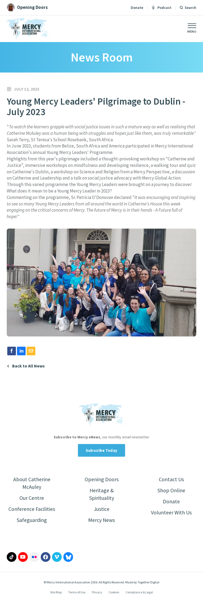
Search (190, 7)
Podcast (161, 7)
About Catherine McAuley (31, 483)
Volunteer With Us (171, 512)
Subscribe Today (101, 450)
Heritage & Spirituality (101, 494)
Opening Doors (102, 479)
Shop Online (171, 490)
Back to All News (28, 366)
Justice (101, 508)
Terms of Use (76, 592)
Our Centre (31, 497)
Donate (137, 7)
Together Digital (148, 582)
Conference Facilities (31, 508)
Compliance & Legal (139, 592)
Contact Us (171, 479)
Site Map (56, 592)
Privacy (97, 592)
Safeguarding (32, 520)
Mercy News (101, 520)
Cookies (114, 592)
